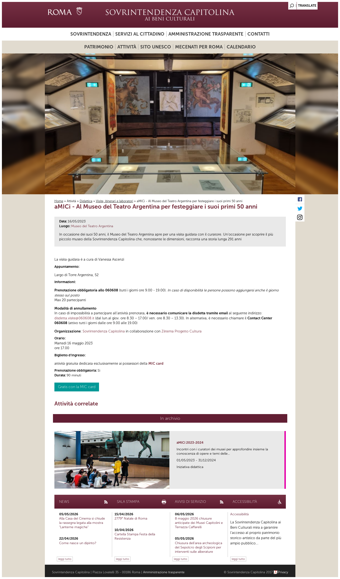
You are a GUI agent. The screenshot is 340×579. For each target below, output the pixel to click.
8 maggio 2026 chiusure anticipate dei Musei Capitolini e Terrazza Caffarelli (199, 522)
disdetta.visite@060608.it (74, 318)
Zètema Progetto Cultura (182, 331)
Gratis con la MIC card (76, 386)
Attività (126, 47)
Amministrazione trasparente (205, 34)
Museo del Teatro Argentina (92, 226)
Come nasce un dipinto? (77, 543)
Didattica (86, 201)
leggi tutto (64, 559)
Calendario (241, 47)
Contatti (258, 34)
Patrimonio (98, 47)
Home (58, 201)
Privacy (283, 572)
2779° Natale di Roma (131, 518)
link (282, 484)
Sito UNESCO (155, 47)
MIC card (155, 363)
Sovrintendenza (90, 34)
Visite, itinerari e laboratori (114, 201)
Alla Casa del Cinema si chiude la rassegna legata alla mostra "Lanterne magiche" (82, 522)
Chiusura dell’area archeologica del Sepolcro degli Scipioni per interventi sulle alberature (198, 547)
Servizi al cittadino (139, 34)
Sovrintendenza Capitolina (104, 331)
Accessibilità (239, 514)
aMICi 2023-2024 (190, 443)
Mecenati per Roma (199, 47)
